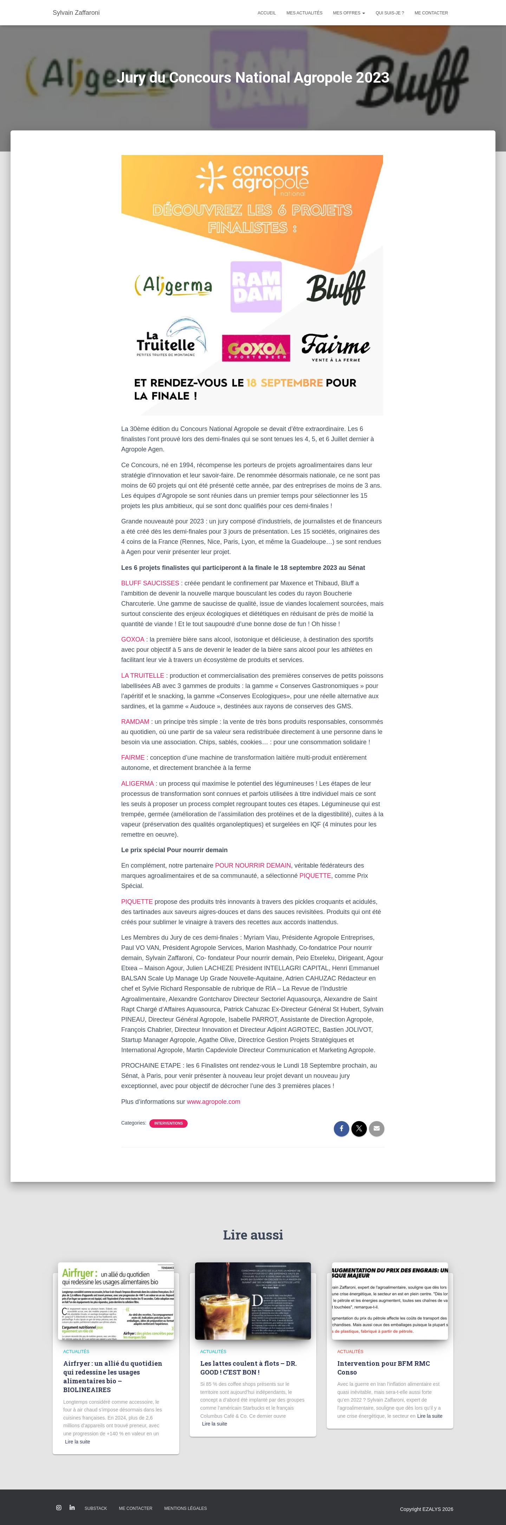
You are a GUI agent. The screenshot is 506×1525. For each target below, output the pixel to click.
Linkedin (72, 1508)
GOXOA (132, 639)
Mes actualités (304, 13)
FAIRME (133, 757)
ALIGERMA (137, 783)
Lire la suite (77, 1441)
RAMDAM (135, 721)
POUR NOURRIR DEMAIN (253, 865)
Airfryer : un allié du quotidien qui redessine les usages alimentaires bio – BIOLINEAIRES (112, 1376)
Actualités (76, 1351)
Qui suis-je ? (390, 13)
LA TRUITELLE (142, 675)
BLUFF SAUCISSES (150, 583)
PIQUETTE (315, 875)
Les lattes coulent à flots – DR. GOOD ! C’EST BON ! (248, 1367)
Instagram (59, 1508)
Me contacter (431, 13)
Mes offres (349, 13)
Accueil (267, 13)
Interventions (168, 1123)
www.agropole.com (213, 1101)
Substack (96, 1508)
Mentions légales (185, 1508)
